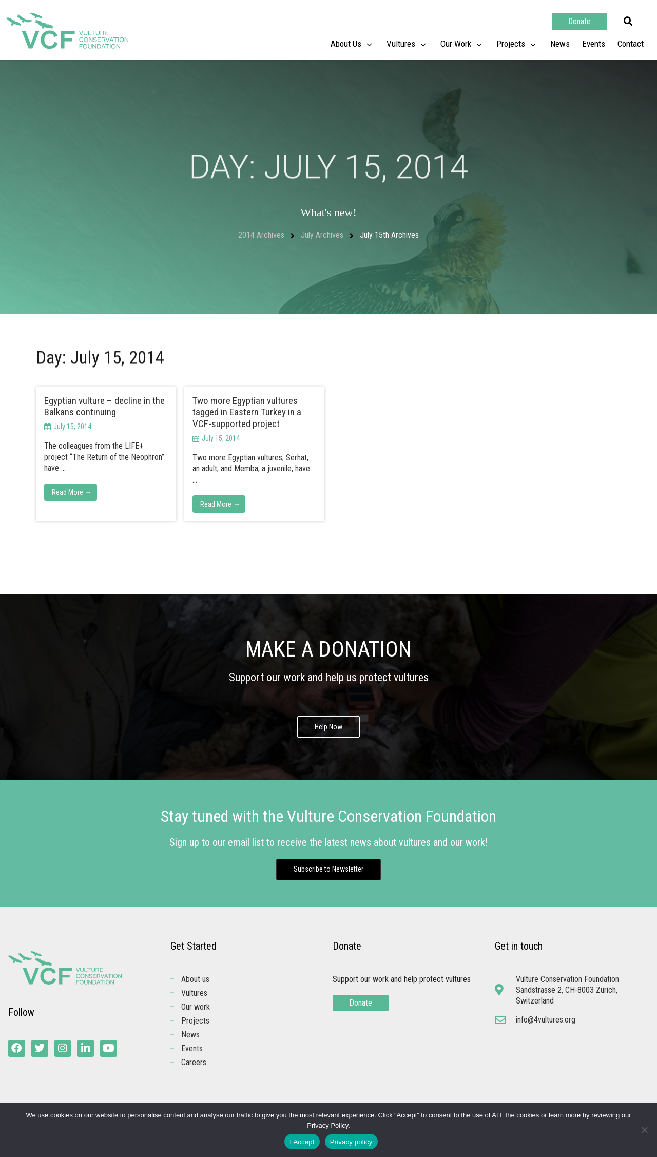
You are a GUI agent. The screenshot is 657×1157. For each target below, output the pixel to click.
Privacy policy (351, 1142)
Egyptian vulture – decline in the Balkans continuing (104, 406)
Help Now (328, 727)
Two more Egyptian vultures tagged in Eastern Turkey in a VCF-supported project (246, 412)
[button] (628, 21)
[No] (644, 1130)
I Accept (301, 1142)
